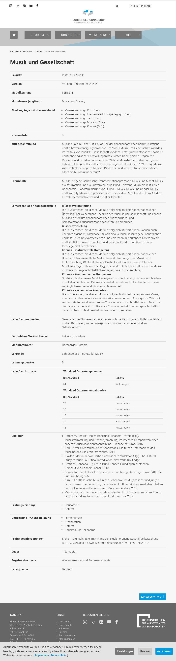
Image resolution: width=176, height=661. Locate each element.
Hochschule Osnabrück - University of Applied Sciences (88, 16)
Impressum (42, 655)
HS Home (64, 628)
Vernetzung (98, 35)
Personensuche (67, 635)
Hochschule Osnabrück (21, 51)
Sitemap (63, 632)
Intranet (146, 5)
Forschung (68, 35)
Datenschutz (58, 655)
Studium (37, 35)
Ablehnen (144, 651)
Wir (128, 35)
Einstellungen (125, 651)
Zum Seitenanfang (151, 596)
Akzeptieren (164, 651)
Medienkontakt (67, 638)
